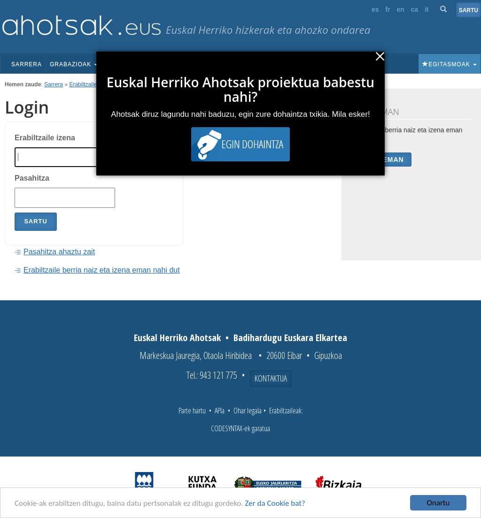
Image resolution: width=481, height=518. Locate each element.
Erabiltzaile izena (45, 138)
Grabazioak (74, 64)
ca (415, 9)
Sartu (468, 10)
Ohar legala (247, 410)
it (427, 9)
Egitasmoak (449, 64)
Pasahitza (32, 178)
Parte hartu (192, 410)
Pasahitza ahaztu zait (59, 252)
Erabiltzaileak (85, 84)
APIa (220, 410)
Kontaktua (271, 378)
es (375, 9)
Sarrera (26, 64)
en (400, 9)
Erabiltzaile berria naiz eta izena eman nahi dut (101, 270)
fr (387, 9)
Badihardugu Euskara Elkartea (290, 337)
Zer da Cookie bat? (275, 503)
